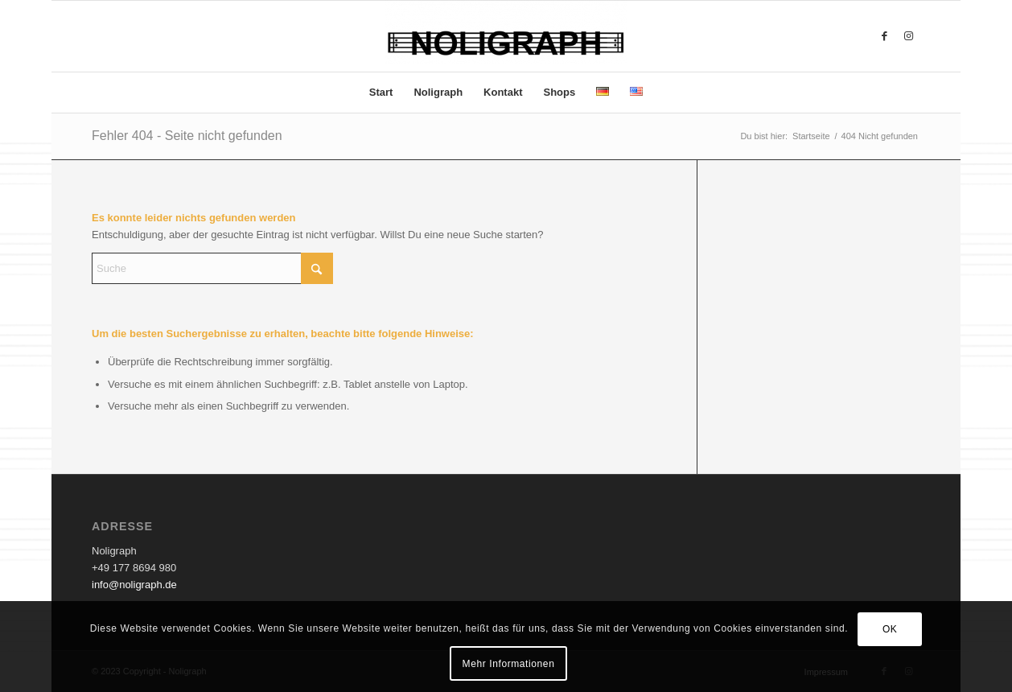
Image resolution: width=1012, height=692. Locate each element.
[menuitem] (381, 92)
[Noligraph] (506, 36)
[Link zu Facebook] (884, 36)
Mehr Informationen (509, 663)
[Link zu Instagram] (908, 36)
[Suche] (212, 268)
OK (890, 629)
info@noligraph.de (134, 585)
